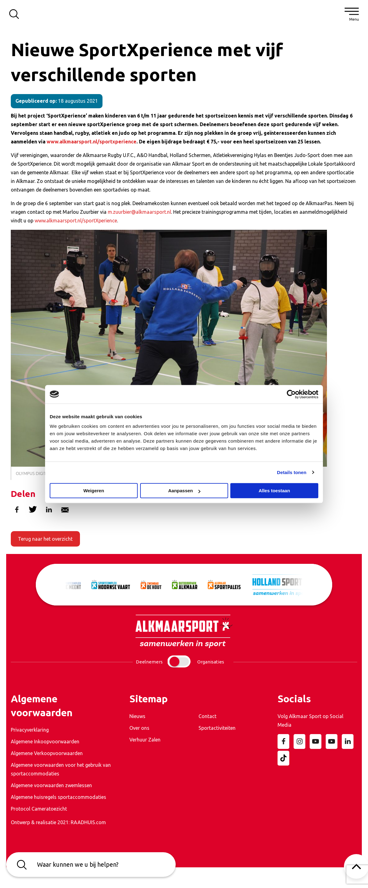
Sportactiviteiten (217, 728)
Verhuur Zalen (145, 739)
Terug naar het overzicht (45, 539)
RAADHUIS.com (88, 822)
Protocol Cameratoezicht (39, 809)
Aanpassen (184, 490)
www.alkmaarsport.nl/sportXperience (76, 220)
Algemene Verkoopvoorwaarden (47, 753)
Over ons (139, 728)
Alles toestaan (274, 490)
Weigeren (93, 490)
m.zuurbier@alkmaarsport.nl (139, 212)
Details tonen (291, 472)
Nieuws (137, 716)
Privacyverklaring (30, 730)
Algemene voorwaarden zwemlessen (51, 785)
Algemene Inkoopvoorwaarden (45, 741)
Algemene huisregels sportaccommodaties (58, 797)
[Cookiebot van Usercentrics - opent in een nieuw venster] (291, 394)
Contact (207, 716)
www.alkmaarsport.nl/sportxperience (91, 141)
